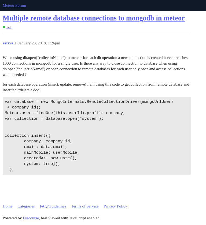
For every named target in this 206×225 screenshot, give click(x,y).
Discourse (31, 218)
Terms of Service (84, 206)
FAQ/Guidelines (53, 206)
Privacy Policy (115, 206)
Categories (26, 206)
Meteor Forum (14, 5)
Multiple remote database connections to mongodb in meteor (94, 18)
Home (8, 206)
